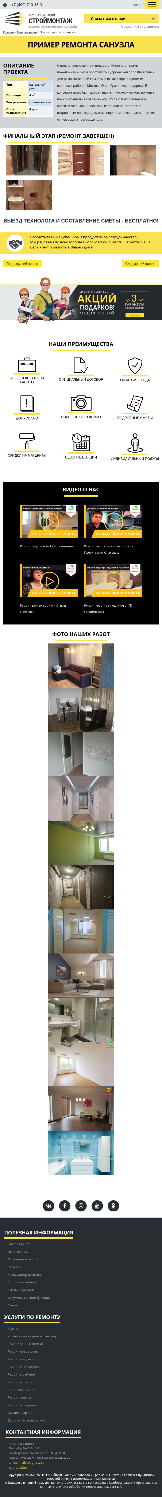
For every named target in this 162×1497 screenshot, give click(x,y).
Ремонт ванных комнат (25, 1344)
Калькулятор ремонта (24, 1275)
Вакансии (15, 1267)
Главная (8, 32)
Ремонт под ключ (21, 1359)
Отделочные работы (23, 1259)
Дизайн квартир (20, 1413)
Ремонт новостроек (23, 1351)
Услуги (13, 1328)
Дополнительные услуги (26, 1420)
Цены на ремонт (20, 1252)
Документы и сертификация (29, 1298)
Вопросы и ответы (22, 1282)
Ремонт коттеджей (22, 1405)
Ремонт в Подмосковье (25, 1367)
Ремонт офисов (19, 1397)
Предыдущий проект (22, 264)
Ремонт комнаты (20, 1382)
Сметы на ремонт (21, 1290)
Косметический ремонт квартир (32, 1336)
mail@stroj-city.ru (32, 1463)
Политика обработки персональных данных (87, 1487)
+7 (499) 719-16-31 (23, 5)
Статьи (13, 1305)
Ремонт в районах (21, 1374)
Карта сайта (18, 1468)
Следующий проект (140, 264)
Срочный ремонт (21, 1390)
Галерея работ (27, 32)
